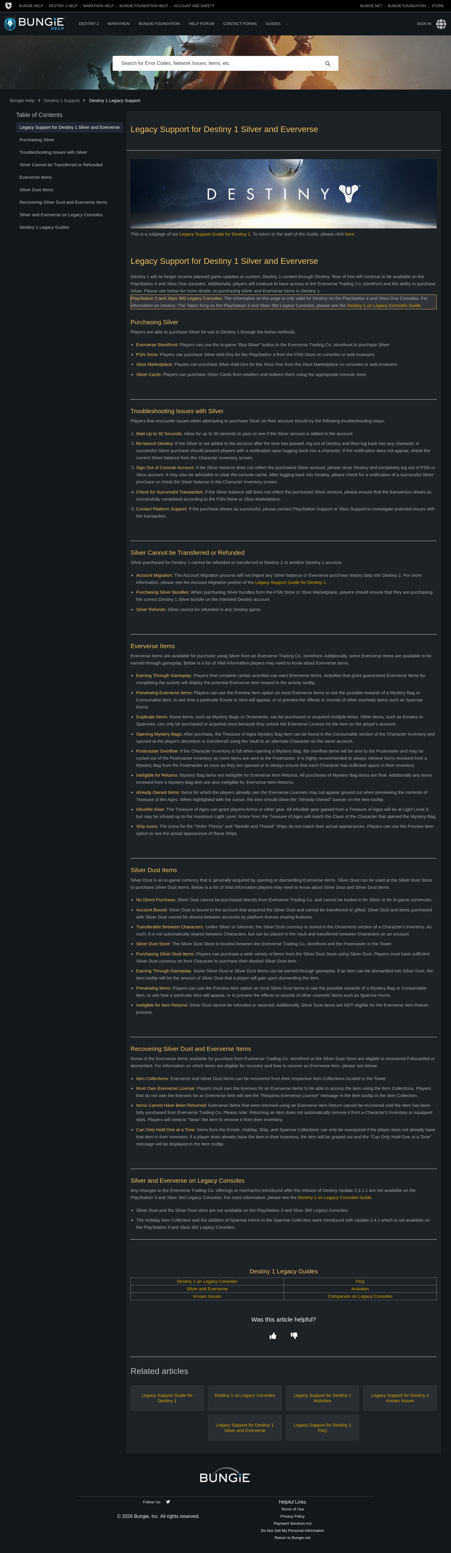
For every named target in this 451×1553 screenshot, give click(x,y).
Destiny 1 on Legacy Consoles (207, 1281)
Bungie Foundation (407, 6)
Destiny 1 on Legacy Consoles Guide (384, 305)
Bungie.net (371, 6)
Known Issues (207, 1296)
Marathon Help (98, 6)
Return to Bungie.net (292, 1537)
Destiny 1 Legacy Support (114, 100)
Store (438, 6)
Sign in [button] (424, 23)
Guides (273, 23)
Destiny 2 (89, 23)
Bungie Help (31, 6)
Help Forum (201, 23)
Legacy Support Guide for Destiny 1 (215, 233)
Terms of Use (292, 1509)
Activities (360, 1288)
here (349, 233)
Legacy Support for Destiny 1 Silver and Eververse (244, 1427)
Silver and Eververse (207, 1288)
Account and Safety (194, 6)
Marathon (119, 23)
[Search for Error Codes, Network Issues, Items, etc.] (225, 63)
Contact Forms (240, 23)
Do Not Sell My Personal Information (292, 1530)
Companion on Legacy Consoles (360, 1296)
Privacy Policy (292, 1516)
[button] (273, 1336)
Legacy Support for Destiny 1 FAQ (322, 1427)
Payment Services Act (292, 1523)
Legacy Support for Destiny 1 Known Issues (400, 1398)
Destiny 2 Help (63, 6)
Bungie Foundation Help (143, 6)
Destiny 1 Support (62, 100)
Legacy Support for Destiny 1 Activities (322, 1398)
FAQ (360, 1281)
